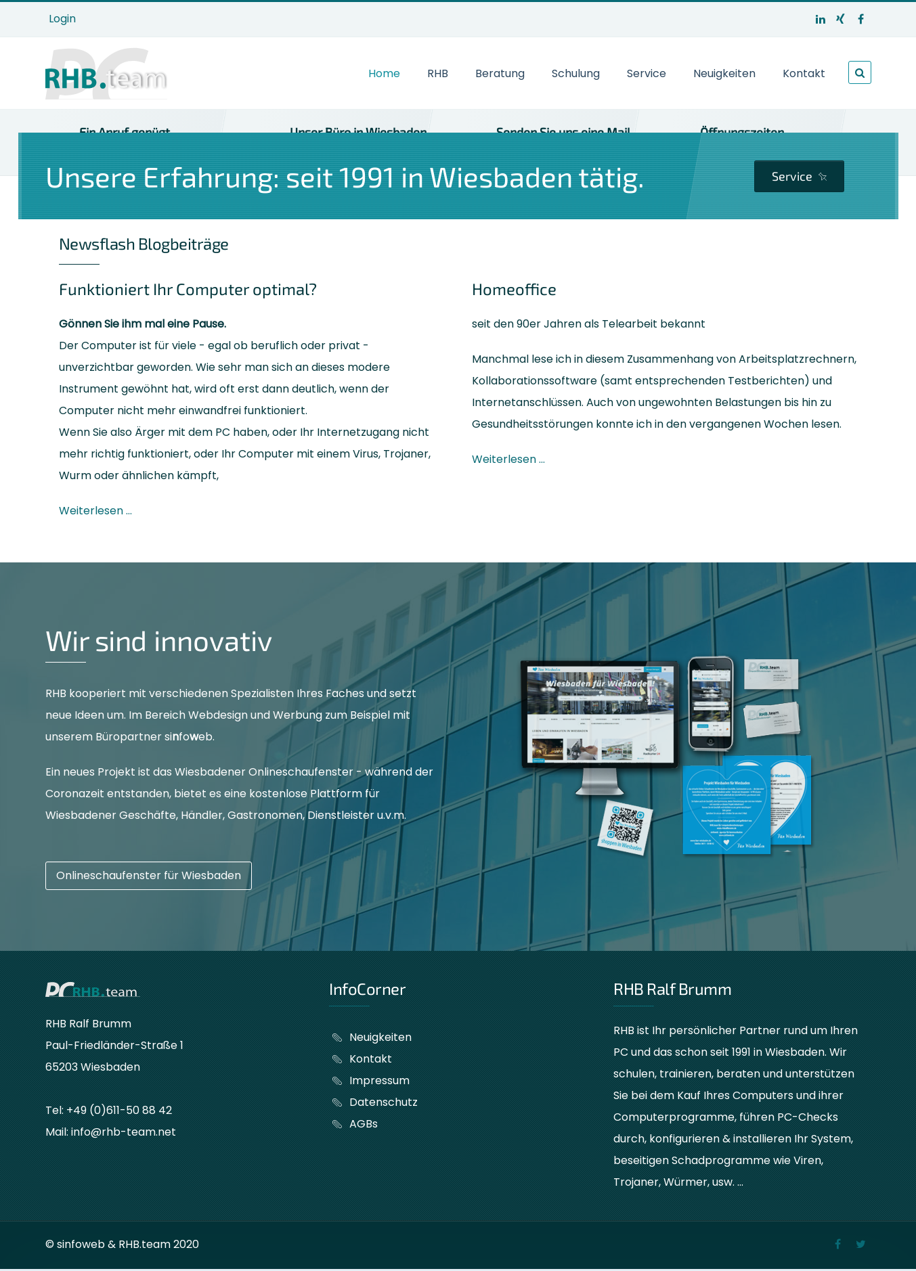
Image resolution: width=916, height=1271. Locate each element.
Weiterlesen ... (95, 510)
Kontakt (804, 73)
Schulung (576, 73)
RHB (437, 73)
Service (646, 73)
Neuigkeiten (724, 73)
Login (62, 18)
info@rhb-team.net (123, 1132)
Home (384, 73)
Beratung (500, 73)
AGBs (363, 1124)
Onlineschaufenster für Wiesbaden (148, 875)
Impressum (379, 1080)
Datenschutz (383, 1102)
